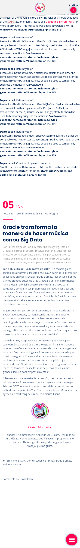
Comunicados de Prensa (41, 460)
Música (37, 213)
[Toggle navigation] (71, 539)
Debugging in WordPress (60, 21)
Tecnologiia (50, 213)
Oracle (17, 464)
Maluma (7, 464)
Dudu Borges (63, 460)
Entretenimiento (21, 213)
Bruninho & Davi (16, 460)
